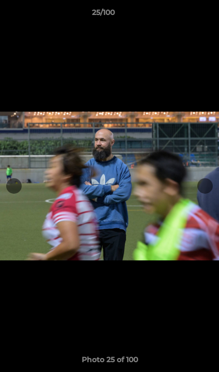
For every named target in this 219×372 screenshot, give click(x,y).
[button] (182, 15)
